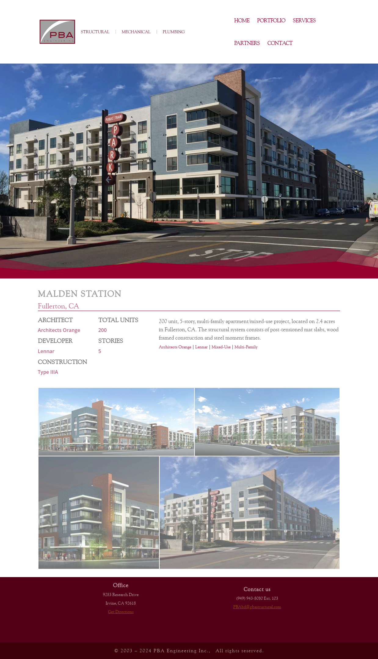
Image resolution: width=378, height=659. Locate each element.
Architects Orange (175, 346)
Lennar (201, 346)
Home (241, 21)
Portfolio (271, 21)
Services (304, 21)
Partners (247, 43)
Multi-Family (245, 346)
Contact (280, 43)
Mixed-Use (221, 346)
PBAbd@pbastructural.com (257, 606)
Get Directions (121, 611)
